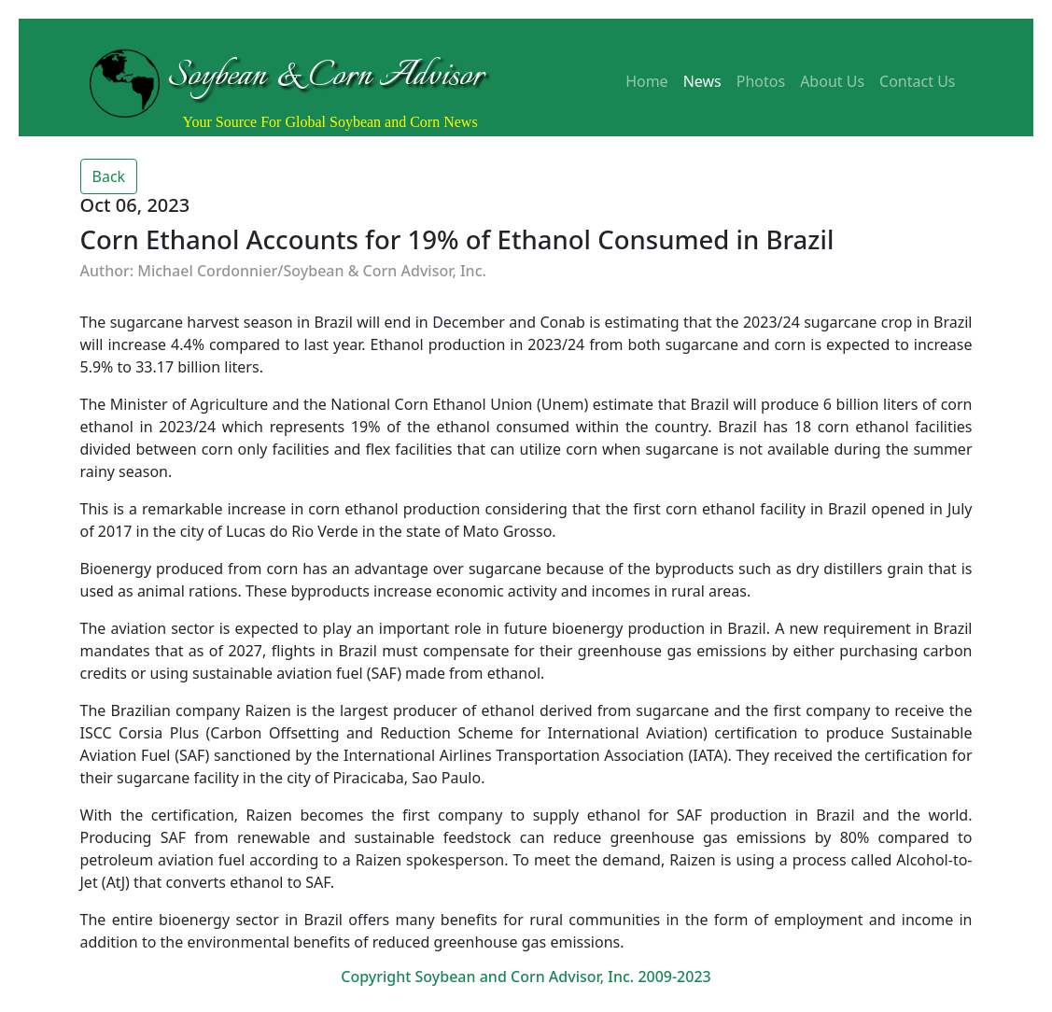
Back (109, 176)
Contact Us (917, 81)
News (702, 81)
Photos (760, 81)
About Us (832, 81)
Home (646, 81)
